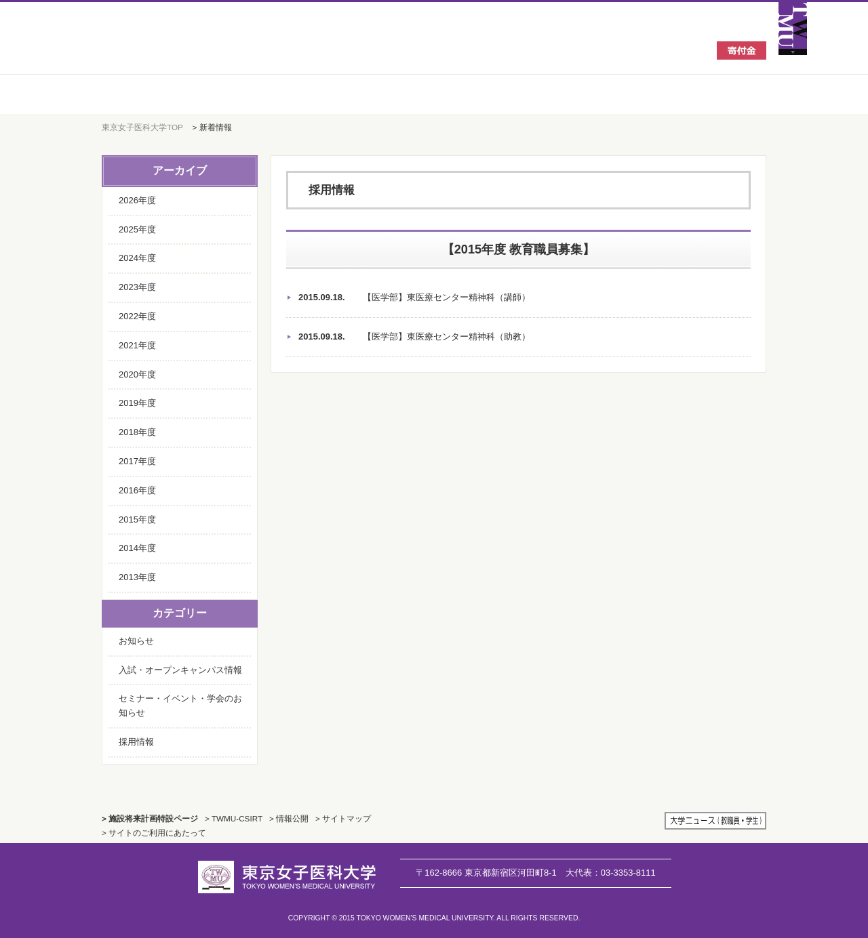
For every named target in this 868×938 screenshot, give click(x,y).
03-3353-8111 (611, 873)
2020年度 (137, 374)
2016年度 (137, 490)
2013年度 (137, 577)
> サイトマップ (343, 818)
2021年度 (137, 345)
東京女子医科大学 (203, 48)
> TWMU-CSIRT (233, 818)
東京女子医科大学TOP (142, 127)
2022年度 (137, 316)
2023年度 (137, 287)
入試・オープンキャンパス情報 (180, 670)
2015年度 (137, 519)
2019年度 (137, 403)
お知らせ (136, 641)
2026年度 (137, 200)
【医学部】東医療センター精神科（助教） (414, 337)
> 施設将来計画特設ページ (150, 818)
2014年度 (137, 548)
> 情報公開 (289, 818)
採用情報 (136, 742)
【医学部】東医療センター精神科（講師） (414, 298)
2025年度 (137, 229)
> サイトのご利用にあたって (154, 832)
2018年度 (137, 432)
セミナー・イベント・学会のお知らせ (180, 705)
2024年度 (137, 258)
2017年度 (137, 461)
